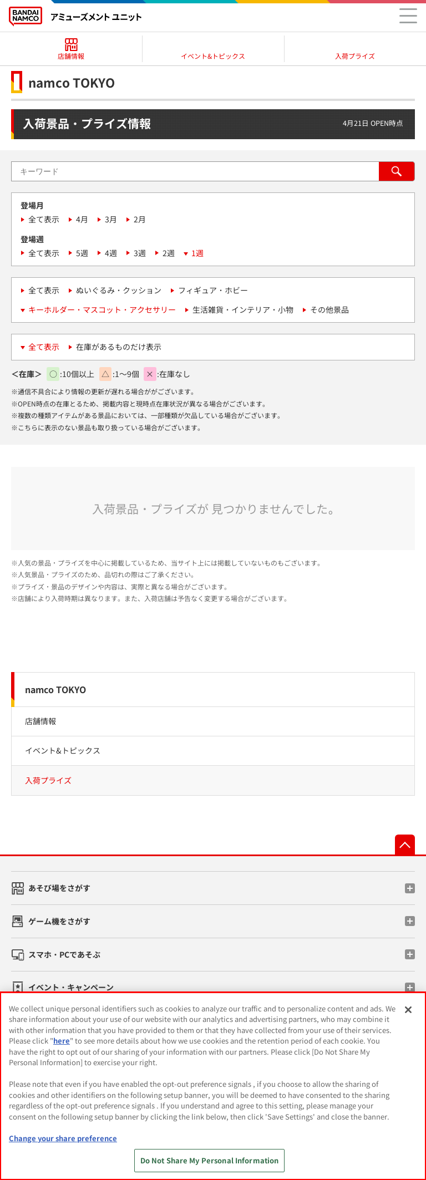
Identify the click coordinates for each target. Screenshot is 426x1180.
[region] (213, 1086)
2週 (169, 252)
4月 (82, 219)
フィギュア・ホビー (213, 290)
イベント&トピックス (62, 750)
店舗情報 (40, 720)
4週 (111, 252)
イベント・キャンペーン (71, 987)
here (61, 1040)
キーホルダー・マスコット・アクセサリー (102, 309)
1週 (197, 252)
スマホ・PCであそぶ (64, 954)
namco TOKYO (55, 689)
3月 (111, 219)
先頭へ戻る (405, 845)
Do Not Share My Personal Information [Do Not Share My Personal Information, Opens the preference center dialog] (209, 1160)
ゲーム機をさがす (59, 921)
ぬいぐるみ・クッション (118, 290)
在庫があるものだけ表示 (118, 346)
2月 (140, 219)
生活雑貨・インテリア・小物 (242, 309)
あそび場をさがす (59, 887)
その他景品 (329, 309)
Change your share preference (63, 1138)
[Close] (408, 1010)
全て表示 (43, 219)
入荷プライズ (48, 780)
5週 (82, 252)
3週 (140, 252)
